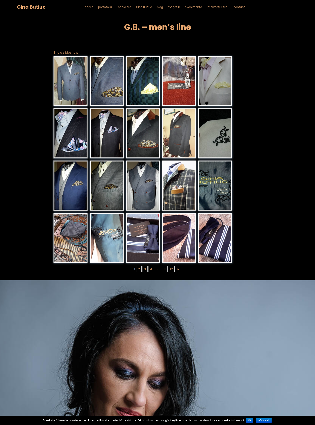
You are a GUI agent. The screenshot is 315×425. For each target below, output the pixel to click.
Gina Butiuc (31, 7)
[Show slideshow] (66, 52)
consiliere (124, 7)
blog (160, 7)
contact (239, 7)
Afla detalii (263, 420)
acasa (89, 7)
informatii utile (217, 7)
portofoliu (105, 7)
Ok (249, 420)
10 (158, 269)
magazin (174, 7)
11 (165, 269)
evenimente (193, 7)
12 (171, 269)
